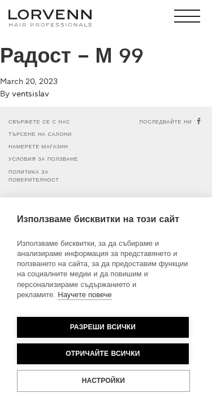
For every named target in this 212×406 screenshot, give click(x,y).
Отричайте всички (103, 354)
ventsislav (30, 94)
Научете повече (84, 294)
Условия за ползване (43, 159)
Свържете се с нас (39, 122)
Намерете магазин (38, 147)
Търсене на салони (40, 134)
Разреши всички (103, 327)
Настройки (103, 381)
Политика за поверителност (33, 176)
